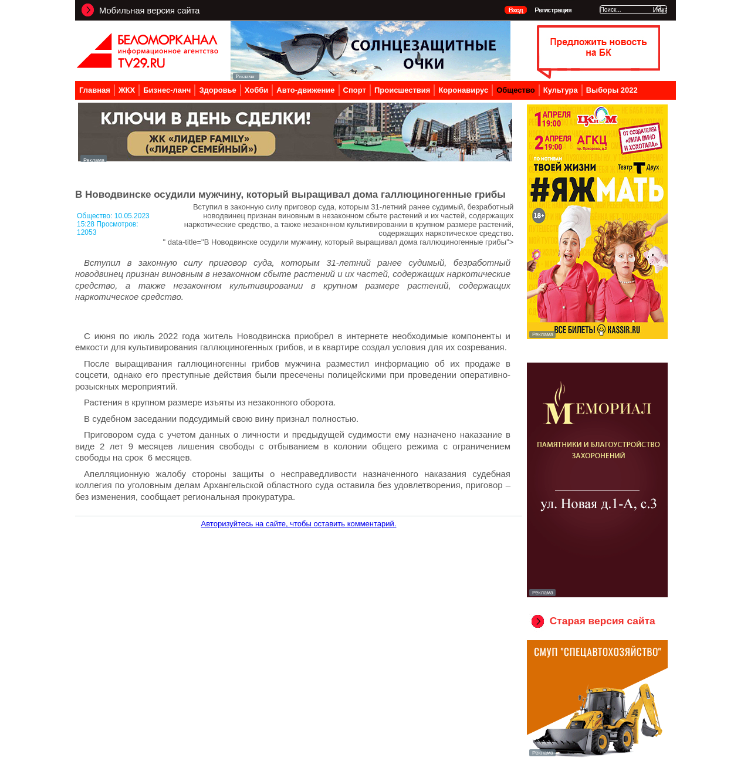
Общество (515, 90)
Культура (560, 90)
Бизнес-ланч (167, 90)
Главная (94, 90)
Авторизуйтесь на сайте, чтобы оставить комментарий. (299, 523)
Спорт (354, 90)
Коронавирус (463, 90)
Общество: (95, 216)
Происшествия (402, 90)
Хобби (257, 90)
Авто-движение (305, 90)
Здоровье (217, 90)
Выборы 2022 (612, 90)
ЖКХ (127, 90)
